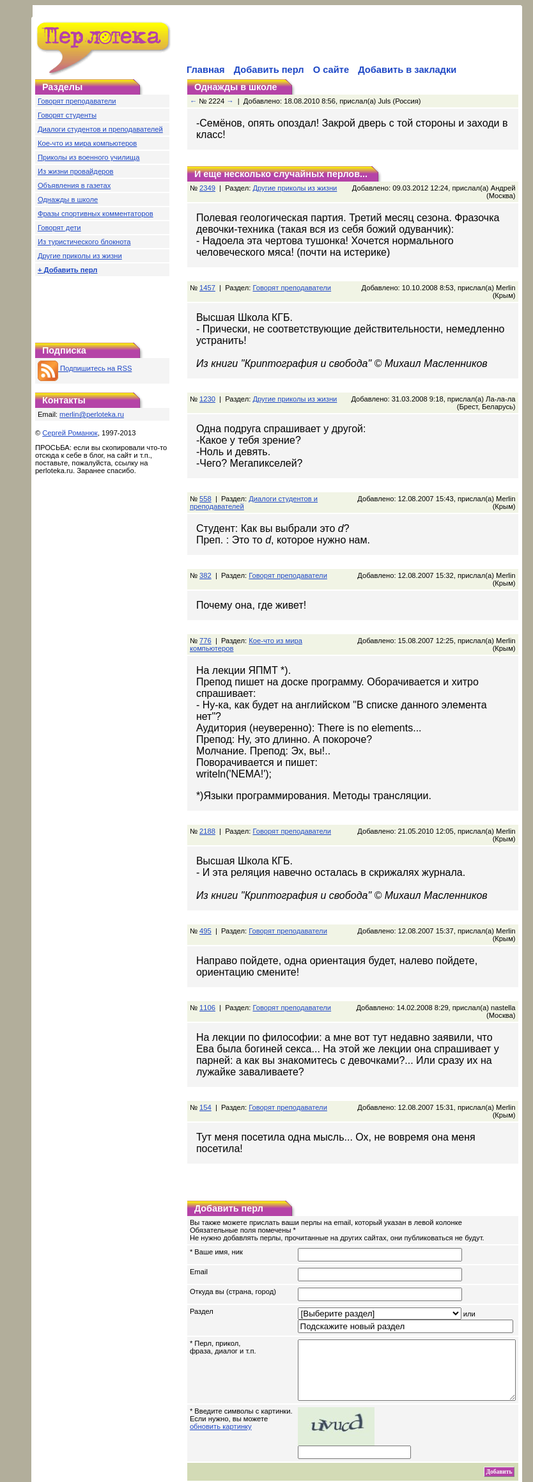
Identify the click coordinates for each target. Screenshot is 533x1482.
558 (205, 491)
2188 (207, 812)
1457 (207, 288)
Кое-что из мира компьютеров (87, 143)
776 (205, 633)
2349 (207, 188)
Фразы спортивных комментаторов (95, 213)
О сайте (331, 70)
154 (205, 1088)
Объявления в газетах (74, 185)
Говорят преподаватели (77, 101)
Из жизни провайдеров (76, 171)
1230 (207, 391)
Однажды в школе (68, 199)
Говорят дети (59, 227)
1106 (207, 988)
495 (205, 912)
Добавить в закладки (407, 70)
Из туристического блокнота (84, 242)
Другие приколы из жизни (80, 256)
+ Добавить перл (68, 270)
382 (205, 568)
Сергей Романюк (70, 433)
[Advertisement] (102, 306)
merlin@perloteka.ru (91, 414)
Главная (206, 70)
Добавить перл (269, 70)
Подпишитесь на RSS (85, 368)
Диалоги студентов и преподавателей (100, 129)
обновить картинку (221, 1407)
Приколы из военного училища (89, 157)
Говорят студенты (67, 115)
